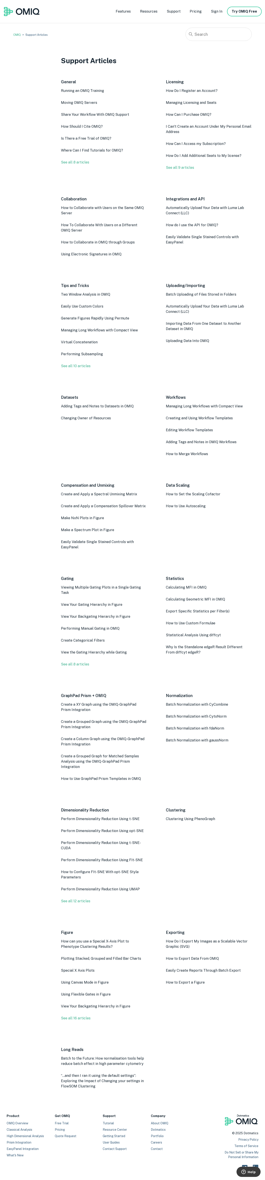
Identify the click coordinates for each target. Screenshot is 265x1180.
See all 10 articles (76, 366)
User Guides (111, 1142)
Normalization (179, 695)
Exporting (175, 932)
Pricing (196, 11)
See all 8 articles (75, 162)
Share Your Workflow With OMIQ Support (95, 114)
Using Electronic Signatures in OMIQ (91, 254)
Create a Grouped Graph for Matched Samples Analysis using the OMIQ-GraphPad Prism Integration (100, 761)
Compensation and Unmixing (87, 485)
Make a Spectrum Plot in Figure (87, 530)
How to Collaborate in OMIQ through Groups (98, 242)
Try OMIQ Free (244, 11)
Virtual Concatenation (79, 342)
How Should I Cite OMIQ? (82, 126)
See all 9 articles (180, 167)
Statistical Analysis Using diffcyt (193, 635)
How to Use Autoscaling (186, 506)
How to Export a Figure (185, 982)
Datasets (69, 397)
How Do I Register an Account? (192, 91)
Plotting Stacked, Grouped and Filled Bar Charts (101, 958)
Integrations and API (185, 199)
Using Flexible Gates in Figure (86, 994)
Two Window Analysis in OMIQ (85, 294)
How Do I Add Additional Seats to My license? (203, 156)
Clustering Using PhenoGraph (190, 819)
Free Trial (62, 1123)
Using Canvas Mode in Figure (85, 982)
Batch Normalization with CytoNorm (196, 716)
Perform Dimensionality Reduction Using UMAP (100, 889)
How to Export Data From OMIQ (192, 958)
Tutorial (108, 1123)
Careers (156, 1142)
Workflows (176, 397)
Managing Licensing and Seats (191, 103)
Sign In (216, 11)
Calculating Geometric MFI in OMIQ (195, 599)
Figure (67, 932)
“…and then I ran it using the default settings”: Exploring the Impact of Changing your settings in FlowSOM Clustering (102, 1081)
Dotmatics (158, 1129)
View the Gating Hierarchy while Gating (94, 652)
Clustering (176, 810)
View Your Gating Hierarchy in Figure (91, 604)
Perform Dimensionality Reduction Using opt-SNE (102, 831)
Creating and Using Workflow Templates (199, 418)
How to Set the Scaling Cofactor (193, 494)
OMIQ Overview (17, 1123)
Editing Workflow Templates (189, 430)
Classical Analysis (19, 1129)
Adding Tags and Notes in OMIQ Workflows (201, 442)
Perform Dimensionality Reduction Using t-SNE (100, 819)
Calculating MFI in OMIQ (186, 587)
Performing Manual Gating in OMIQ (90, 628)
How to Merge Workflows (187, 454)
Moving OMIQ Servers (79, 103)
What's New (15, 1155)
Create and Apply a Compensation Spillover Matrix (103, 506)
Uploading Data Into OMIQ (187, 341)
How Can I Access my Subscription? (196, 144)
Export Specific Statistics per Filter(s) (197, 611)
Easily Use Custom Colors (82, 306)
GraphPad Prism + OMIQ (83, 695)
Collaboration (74, 199)
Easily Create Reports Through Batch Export (203, 970)
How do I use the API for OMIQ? (192, 225)
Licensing (175, 82)
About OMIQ (159, 1123)
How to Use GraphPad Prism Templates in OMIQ (101, 779)
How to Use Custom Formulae (190, 623)
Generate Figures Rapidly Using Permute (95, 318)
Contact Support (115, 1149)
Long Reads (72, 1049)
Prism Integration (19, 1142)
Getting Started (114, 1136)
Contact (157, 1149)
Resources (148, 11)
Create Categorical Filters (83, 640)
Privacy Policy (248, 1139)
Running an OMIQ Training (82, 91)
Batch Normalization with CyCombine (197, 704)
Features (123, 11)
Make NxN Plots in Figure (82, 518)
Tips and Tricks (75, 285)
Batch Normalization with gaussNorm (197, 740)
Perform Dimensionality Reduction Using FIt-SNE (102, 860)
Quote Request (65, 1136)
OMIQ (17, 34)
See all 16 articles (76, 1018)
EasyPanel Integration (23, 1149)
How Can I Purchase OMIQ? (188, 114)
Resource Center (115, 1129)
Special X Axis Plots (78, 970)
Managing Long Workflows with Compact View (99, 330)
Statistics (175, 578)
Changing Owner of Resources (86, 418)
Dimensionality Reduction (85, 810)
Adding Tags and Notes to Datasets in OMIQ (97, 406)
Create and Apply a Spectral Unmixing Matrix (99, 494)
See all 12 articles (75, 901)
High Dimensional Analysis (25, 1136)
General (68, 82)
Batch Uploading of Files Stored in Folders (201, 294)
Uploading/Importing (185, 285)
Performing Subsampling (82, 354)
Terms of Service (246, 1146)
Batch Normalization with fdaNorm (195, 728)
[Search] (219, 34)
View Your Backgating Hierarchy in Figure (95, 616)
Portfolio (157, 1136)
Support (174, 11)
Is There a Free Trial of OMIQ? (86, 138)
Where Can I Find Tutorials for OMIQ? (92, 150)
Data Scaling (178, 485)
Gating (67, 578)
